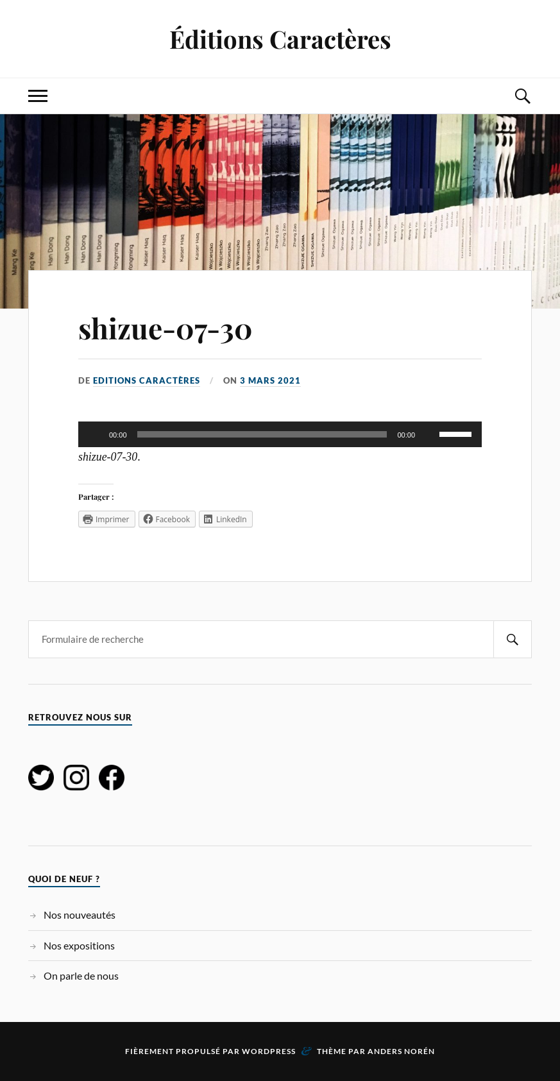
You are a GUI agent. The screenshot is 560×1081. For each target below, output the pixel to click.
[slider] (262, 434)
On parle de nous (81, 975)
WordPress (269, 1051)
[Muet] (429, 434)
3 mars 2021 (270, 380)
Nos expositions (79, 945)
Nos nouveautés (79, 914)
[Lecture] (95, 434)
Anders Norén (401, 1051)
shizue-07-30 (165, 327)
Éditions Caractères (280, 38)
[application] (280, 434)
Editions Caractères (146, 380)
